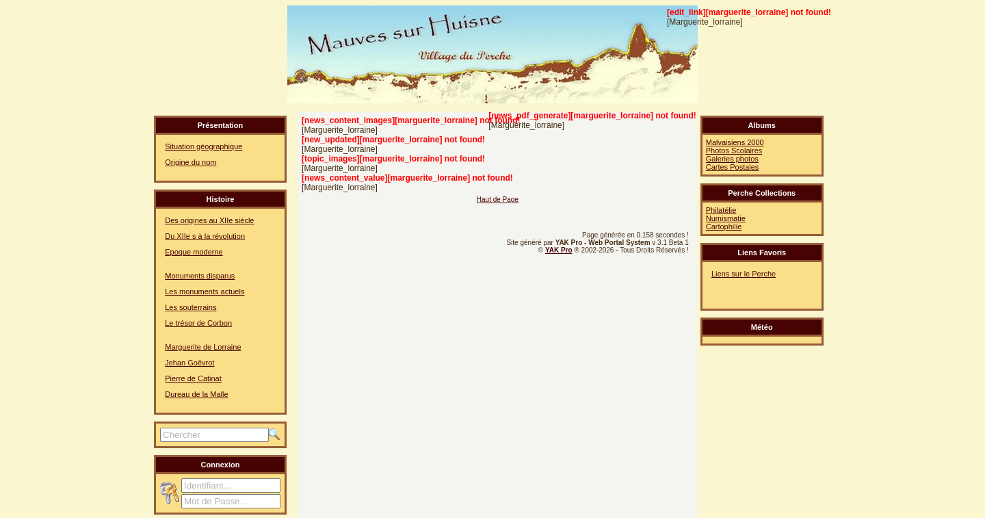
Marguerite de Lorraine (203, 347)
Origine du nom (190, 162)
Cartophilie (724, 226)
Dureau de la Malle (196, 394)
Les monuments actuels (204, 291)
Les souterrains (190, 307)
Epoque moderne (193, 252)
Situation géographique (203, 146)
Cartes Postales (732, 167)
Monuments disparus (200, 276)
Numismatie (726, 218)
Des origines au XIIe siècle (209, 220)
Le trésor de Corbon (198, 323)
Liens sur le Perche (743, 274)
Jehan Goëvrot (189, 363)
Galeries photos (732, 159)
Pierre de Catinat (193, 378)
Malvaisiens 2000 (735, 142)
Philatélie (721, 210)
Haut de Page (497, 199)
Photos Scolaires (734, 150)
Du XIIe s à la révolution (205, 236)
